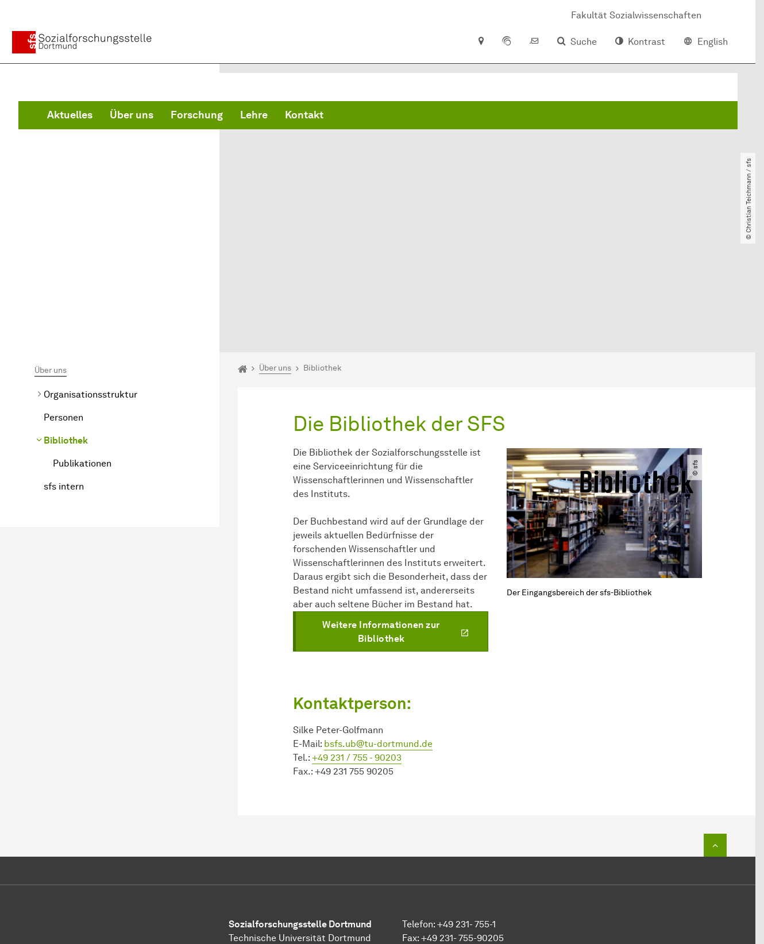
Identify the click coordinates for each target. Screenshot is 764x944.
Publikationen (82, 342)
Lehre (428, 115)
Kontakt (479, 115)
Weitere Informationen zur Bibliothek (381, 511)
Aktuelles (244, 115)
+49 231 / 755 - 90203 (357, 636)
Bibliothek (66, 319)
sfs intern (64, 365)
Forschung (371, 115)
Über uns (306, 115)
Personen (63, 296)
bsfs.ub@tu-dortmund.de (378, 623)
